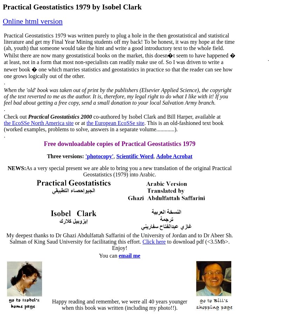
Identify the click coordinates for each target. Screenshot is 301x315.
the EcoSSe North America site (39, 123)
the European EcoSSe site (115, 123)
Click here (154, 242)
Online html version (33, 21)
